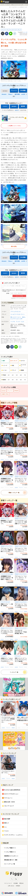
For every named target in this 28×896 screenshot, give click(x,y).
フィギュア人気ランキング (10, 699)
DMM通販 (23, 90)
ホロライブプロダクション (11, 794)
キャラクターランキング (10, 814)
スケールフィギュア (16, 29)
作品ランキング (7, 785)
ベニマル (12, 321)
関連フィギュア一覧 (14, 492)
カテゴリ (22, 360)
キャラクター (22, 365)
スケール (7, 476)
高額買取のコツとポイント (11, 856)
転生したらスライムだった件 (17, 4)
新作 (3, 360)
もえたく (17, 110)
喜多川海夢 (7, 819)
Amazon (4, 94)
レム (5, 827)
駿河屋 (23, 106)
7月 (25, 375)
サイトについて (8, 883)
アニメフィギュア (6, 29)
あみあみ (14, 106)
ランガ (18, 321)
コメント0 (25, 32)
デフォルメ (3, 656)
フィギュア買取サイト (10, 852)
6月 (21, 375)
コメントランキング (8, 753)
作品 (12, 365)
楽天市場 (17, 94)
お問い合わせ (11, 885)
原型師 (21, 370)
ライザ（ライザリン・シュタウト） (13, 835)
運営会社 (21, 883)
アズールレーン (8, 798)
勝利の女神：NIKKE (9, 802)
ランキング (13, 360)
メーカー (4, 370)
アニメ (7, 420)
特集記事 (5, 843)
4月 (13, 375)
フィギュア (7, 4)
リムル (22, 321)
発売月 (3, 379)
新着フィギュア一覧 (9, 500)
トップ (2, 4)
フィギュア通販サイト (10, 848)
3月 (8, 375)
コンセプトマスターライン (17, 314)
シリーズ (4, 365)
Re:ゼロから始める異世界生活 (12, 790)
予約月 (3, 375)
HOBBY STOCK (5, 394)
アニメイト (14, 90)
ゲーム (21, 420)
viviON (23, 94)
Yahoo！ (10, 94)
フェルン (6, 831)
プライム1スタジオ (15, 311)
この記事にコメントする (14, 125)
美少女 (2, 420)
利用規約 (18, 885)
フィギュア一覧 (14, 672)
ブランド (13, 370)
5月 (17, 375)
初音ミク (6, 823)
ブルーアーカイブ (9, 806)
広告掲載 (15, 883)
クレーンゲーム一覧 (9, 864)
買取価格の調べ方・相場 (10, 860)
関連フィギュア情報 (9, 402)
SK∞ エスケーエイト (16, 317)
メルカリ (5, 106)
